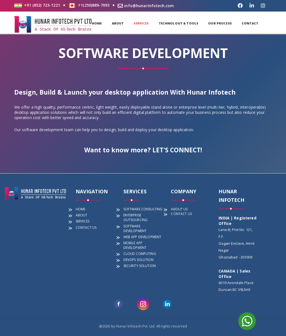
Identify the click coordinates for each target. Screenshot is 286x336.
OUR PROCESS (220, 23)
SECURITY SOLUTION (139, 265)
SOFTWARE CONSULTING (143, 209)
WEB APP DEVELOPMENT (142, 237)
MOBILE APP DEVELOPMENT (135, 245)
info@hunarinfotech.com (146, 5)
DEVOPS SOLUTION (138, 259)
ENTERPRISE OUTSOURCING (135, 217)
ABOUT (118, 23)
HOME (97, 23)
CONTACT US (86, 227)
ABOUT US (179, 209)
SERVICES (141, 23)
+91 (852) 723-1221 (42, 5)
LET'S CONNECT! (177, 149)
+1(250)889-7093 (93, 5)
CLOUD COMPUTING (139, 253)
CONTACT (250, 23)
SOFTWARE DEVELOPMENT (135, 228)
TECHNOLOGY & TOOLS (179, 23)
